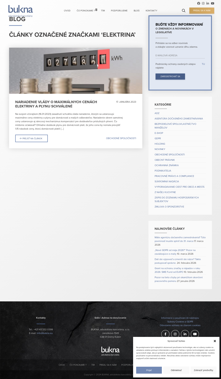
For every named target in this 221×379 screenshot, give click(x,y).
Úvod (62, 365)
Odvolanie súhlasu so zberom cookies (180, 325)
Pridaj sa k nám (201, 10)
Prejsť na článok (32, 138)
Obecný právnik (165, 160)
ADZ (157, 113)
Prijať (149, 370)
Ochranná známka (167, 165)
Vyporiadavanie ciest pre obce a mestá (180, 186)
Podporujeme (129, 365)
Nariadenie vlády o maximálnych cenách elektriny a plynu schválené (56, 104)
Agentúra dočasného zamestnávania (179, 118)
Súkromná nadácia (167, 181)
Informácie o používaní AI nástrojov (180, 318)
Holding (160, 143)
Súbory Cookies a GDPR (180, 321)
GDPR (158, 138)
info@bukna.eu (45, 333)
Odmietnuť (176, 370)
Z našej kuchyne (165, 192)
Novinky (160, 149)
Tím (93, 365)
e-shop (159, 133)
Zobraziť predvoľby (203, 370)
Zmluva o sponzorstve (169, 206)
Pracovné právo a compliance (174, 176)
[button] (214, 341)
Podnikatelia (163, 170)
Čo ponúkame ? (78, 365)
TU (203, 64)
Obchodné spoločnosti (121, 138)
